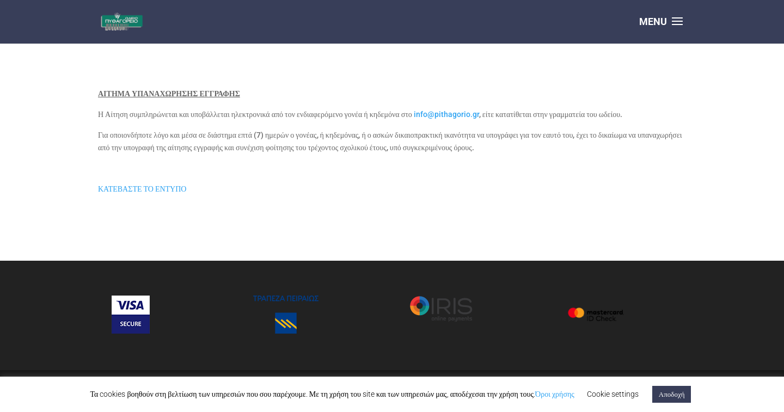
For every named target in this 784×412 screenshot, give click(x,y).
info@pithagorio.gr (446, 114)
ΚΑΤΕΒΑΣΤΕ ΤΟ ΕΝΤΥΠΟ (142, 189)
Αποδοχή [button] (672, 394)
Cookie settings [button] (613, 394)
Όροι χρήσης (554, 394)
